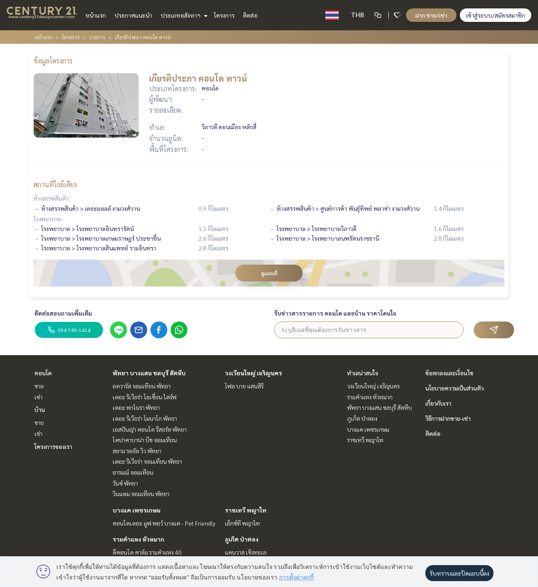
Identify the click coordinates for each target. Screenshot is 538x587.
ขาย (39, 386)
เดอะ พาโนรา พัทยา (136, 407)
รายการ (97, 37)
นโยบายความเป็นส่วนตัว (454, 388)
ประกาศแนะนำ (133, 15)
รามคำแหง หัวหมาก (138, 539)
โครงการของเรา (53, 446)
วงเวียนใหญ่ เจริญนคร (253, 373)
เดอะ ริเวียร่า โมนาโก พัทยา (145, 418)
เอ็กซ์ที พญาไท (242, 523)
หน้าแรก (95, 15)
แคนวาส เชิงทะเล (245, 552)
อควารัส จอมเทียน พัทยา (142, 386)
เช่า (38, 397)
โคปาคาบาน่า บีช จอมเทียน (145, 440)
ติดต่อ (250, 15)
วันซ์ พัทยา (125, 483)
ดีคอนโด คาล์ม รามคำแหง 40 (147, 552)
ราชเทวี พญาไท (245, 510)
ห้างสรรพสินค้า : (52, 198)
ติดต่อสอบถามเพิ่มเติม (63, 313)
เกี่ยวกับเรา (438, 403)
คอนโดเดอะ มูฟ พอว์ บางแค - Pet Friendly (164, 523)
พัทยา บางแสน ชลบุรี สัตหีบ (149, 373)
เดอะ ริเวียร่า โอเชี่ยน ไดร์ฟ (145, 397)
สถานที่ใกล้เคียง (55, 184)
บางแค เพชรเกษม (137, 510)
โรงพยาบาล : (48, 219)
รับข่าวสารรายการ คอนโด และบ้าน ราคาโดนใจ (335, 313)
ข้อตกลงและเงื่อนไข (449, 373)
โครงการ (224, 15)
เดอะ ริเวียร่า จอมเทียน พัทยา (147, 461)
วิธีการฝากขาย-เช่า (448, 418)
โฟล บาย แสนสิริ (244, 386)
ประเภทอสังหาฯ (183, 15)
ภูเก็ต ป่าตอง (241, 539)
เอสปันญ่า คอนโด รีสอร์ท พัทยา (150, 429)
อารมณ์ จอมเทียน (133, 472)
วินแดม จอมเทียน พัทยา (141, 493)
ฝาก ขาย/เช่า (431, 15)
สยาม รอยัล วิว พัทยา (137, 450)
